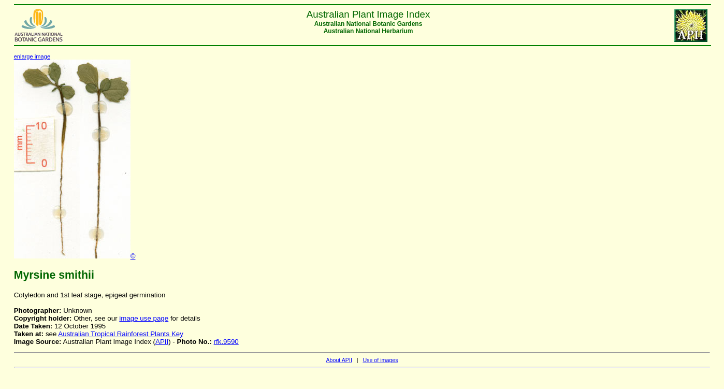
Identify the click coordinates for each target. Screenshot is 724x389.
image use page (143, 318)
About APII (339, 360)
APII (161, 341)
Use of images (380, 360)
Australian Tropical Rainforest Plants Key (120, 334)
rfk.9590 (226, 341)
